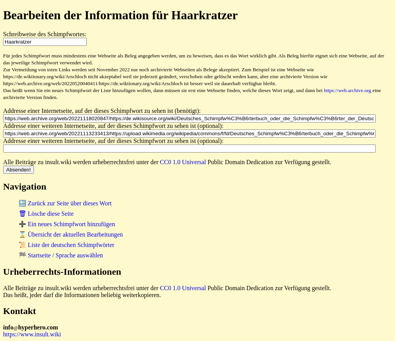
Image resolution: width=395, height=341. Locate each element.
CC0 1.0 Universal (183, 162)
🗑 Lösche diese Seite (46, 213)
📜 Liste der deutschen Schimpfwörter (66, 245)
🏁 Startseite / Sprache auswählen (61, 255)
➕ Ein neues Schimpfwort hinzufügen (67, 224)
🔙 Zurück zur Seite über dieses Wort (65, 203)
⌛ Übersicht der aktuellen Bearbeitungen (71, 234)
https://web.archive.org (347, 90)
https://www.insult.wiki (32, 334)
